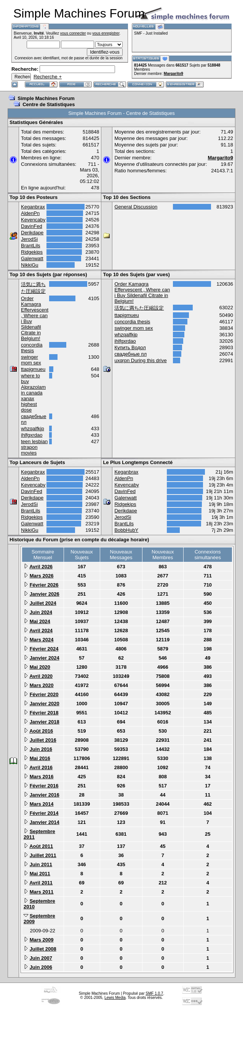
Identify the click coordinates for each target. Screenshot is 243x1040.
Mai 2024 (40, 621)
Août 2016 (41, 731)
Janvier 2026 (44, 594)
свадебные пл (130, 354)
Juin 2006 (41, 967)
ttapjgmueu (33, 369)
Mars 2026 (42, 576)
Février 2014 (44, 813)
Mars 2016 (42, 776)
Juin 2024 (41, 612)
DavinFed (31, 226)
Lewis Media (115, 997)
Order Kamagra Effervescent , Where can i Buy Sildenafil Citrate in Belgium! (142, 292)
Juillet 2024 (43, 603)
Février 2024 (44, 649)
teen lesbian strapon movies (34, 447)
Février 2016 (44, 786)
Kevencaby (33, 220)
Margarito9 (173, 74)
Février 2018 (44, 713)
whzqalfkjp (32, 428)
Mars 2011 (42, 892)
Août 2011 (41, 846)
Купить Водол (129, 347)
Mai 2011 (40, 873)
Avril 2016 (41, 767)
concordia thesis (31, 347)
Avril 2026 (41, 566)
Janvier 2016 (44, 795)
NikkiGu (29, 265)
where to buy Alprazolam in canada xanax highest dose (33, 393)
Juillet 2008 (43, 949)
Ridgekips (32, 252)
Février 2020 (44, 694)
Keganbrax (33, 207)
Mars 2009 (42, 940)
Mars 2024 (42, 639)
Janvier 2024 (44, 658)
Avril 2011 (41, 883)
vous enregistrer (105, 33)
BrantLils (30, 245)
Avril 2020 (41, 676)
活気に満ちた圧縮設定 (139, 308)
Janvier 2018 (44, 722)
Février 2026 (44, 585)
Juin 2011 (41, 864)
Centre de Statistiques (48, 104)
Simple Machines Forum (46, 98)
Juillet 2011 (43, 855)
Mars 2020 (42, 685)
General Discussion (135, 207)
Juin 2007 (41, 958)
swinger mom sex (31, 360)
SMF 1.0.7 (154, 993)
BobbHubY (126, 530)
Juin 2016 (41, 749)
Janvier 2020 (44, 703)
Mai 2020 (40, 667)
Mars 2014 (42, 804)
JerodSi (29, 239)
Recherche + (48, 77)
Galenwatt (32, 258)
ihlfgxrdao (31, 435)
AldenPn (30, 213)
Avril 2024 (41, 630)
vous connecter (73, 33)
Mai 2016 (40, 758)
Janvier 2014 (44, 822)
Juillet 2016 (43, 740)
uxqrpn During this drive (140, 360)
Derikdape (32, 232)
